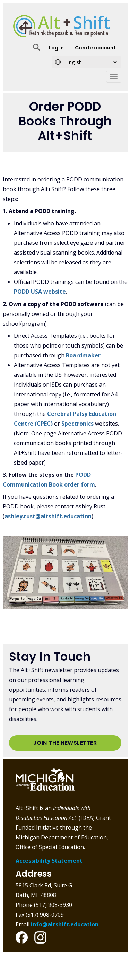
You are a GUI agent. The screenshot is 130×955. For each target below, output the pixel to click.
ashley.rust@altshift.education (48, 516)
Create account (95, 47)
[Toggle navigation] (113, 77)
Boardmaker (83, 355)
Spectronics (77, 423)
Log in (56, 47)
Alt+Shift (61, 26)
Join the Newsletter (65, 743)
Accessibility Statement (49, 860)
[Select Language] (89, 62)
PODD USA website (40, 291)
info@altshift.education (64, 924)
